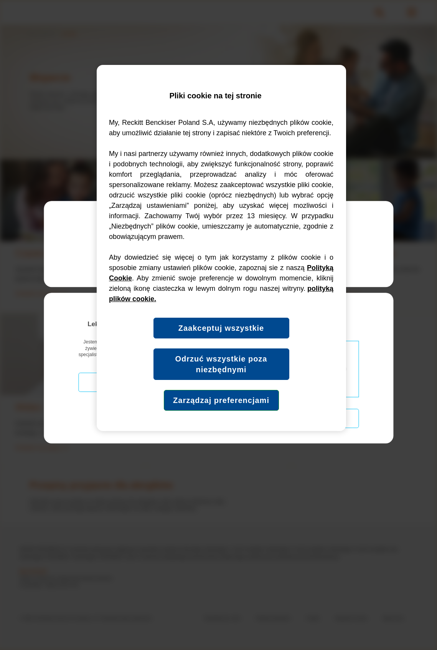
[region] (221, 248)
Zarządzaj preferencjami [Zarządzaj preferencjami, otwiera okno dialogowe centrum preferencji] (221, 400)
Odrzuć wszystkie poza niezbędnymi (221, 364)
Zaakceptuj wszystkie (221, 328)
